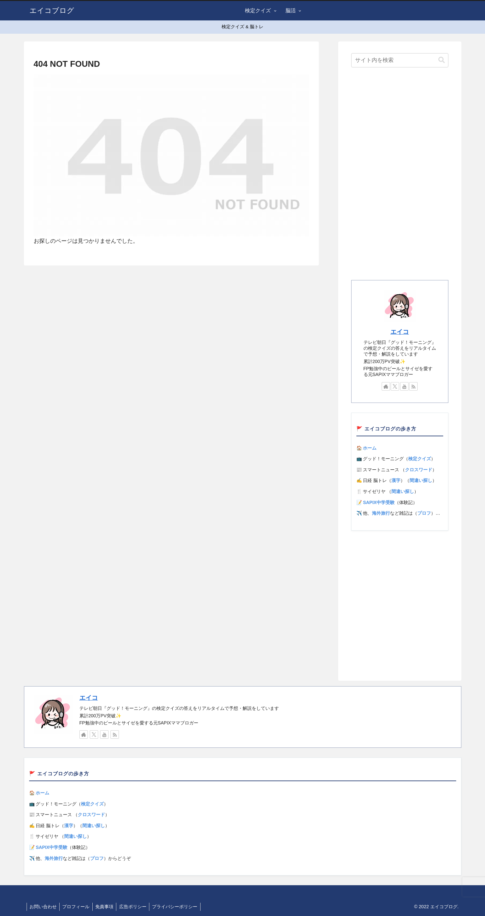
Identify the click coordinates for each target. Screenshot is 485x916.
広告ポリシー (136, 906)
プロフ (424, 513)
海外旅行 (381, 513)
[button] (441, 60)
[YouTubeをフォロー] (404, 386)
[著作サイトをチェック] (386, 386)
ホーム (369, 448)
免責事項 (107, 906)
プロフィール (77, 906)
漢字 (395, 480)
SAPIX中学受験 (379, 502)
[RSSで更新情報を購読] (413, 386)
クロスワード (418, 469)
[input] (399, 60)
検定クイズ (419, 458)
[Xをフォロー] (395, 386)
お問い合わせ (43, 906)
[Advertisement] (399, 175)
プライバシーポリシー (179, 906)
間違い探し (421, 480)
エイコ (399, 331)
